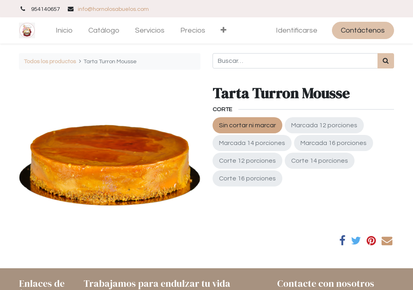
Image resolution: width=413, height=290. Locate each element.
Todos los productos (50, 61)
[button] (223, 30)
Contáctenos (363, 30)
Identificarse (296, 30)
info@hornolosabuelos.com (113, 9)
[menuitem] (64, 30)
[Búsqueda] (386, 60)
